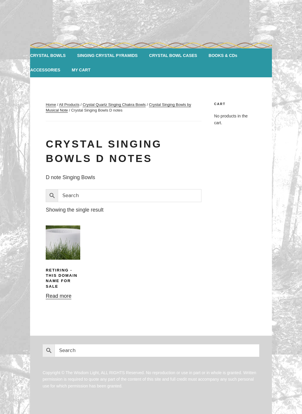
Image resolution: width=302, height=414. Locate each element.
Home (51, 104)
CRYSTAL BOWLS (47, 55)
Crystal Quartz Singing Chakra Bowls (114, 104)
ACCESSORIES (45, 70)
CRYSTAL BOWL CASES (173, 55)
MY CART (81, 70)
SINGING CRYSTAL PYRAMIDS (107, 55)
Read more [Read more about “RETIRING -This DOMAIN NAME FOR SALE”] (58, 296)
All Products (69, 104)
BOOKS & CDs (223, 55)
